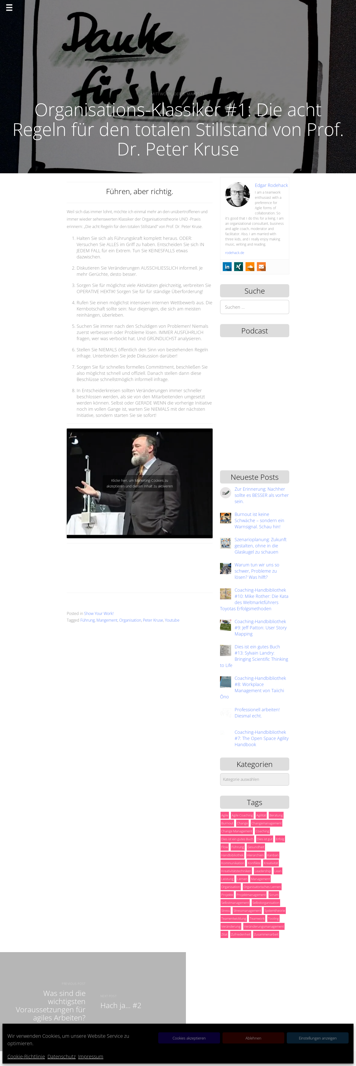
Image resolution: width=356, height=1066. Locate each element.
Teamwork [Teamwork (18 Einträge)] (257, 918)
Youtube (172, 620)
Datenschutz (61, 1056)
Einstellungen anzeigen (318, 1038)
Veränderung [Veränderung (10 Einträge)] (231, 926)
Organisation (130, 620)
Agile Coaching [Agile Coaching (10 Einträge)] (242, 815)
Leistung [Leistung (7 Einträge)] (227, 879)
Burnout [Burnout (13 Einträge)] (227, 823)
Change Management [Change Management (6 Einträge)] (236, 831)
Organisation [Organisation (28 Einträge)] (230, 887)
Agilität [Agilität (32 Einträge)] (261, 815)
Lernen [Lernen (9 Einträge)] (242, 879)
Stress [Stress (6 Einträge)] (225, 910)
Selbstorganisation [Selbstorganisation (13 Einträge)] (265, 902)
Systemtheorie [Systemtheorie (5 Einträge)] (275, 910)
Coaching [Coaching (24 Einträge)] (262, 831)
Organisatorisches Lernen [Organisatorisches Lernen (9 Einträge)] (262, 887)
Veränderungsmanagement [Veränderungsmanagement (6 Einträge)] (264, 926)
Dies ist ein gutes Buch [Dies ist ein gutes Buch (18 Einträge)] (237, 839)
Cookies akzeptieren (189, 1038)
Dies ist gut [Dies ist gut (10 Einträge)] (264, 839)
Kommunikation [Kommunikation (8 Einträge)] (232, 863)
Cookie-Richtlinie (26, 1056)
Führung (87, 620)
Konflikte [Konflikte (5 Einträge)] (254, 863)
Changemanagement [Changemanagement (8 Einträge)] (266, 823)
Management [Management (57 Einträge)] (260, 879)
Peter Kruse (153, 620)
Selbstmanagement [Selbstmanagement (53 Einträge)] (235, 902)
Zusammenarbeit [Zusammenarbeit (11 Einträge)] (266, 934)
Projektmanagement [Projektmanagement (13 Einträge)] (251, 894)
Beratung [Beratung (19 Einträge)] (276, 815)
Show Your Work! (99, 613)
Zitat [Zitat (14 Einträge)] (224, 934)
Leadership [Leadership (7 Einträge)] (263, 871)
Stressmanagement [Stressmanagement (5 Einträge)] (247, 910)
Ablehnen (253, 1038)
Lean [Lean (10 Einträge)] (278, 871)
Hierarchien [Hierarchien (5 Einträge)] (255, 855)
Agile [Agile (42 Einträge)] (224, 815)
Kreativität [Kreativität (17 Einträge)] (271, 863)
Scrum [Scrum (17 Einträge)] (273, 894)
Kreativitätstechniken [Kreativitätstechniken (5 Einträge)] (236, 871)
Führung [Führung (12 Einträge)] (237, 847)
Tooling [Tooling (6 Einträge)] (273, 918)
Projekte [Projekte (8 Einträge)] (227, 894)
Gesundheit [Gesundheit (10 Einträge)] (255, 847)
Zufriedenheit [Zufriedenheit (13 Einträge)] (240, 934)
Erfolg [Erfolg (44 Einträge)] (280, 839)
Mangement (106, 620)
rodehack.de (234, 252)
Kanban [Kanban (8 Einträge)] (273, 855)
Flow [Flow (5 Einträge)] (224, 847)
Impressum (90, 1056)
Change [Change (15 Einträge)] (242, 823)
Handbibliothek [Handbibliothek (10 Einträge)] (232, 855)
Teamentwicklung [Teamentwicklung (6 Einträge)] (233, 918)
